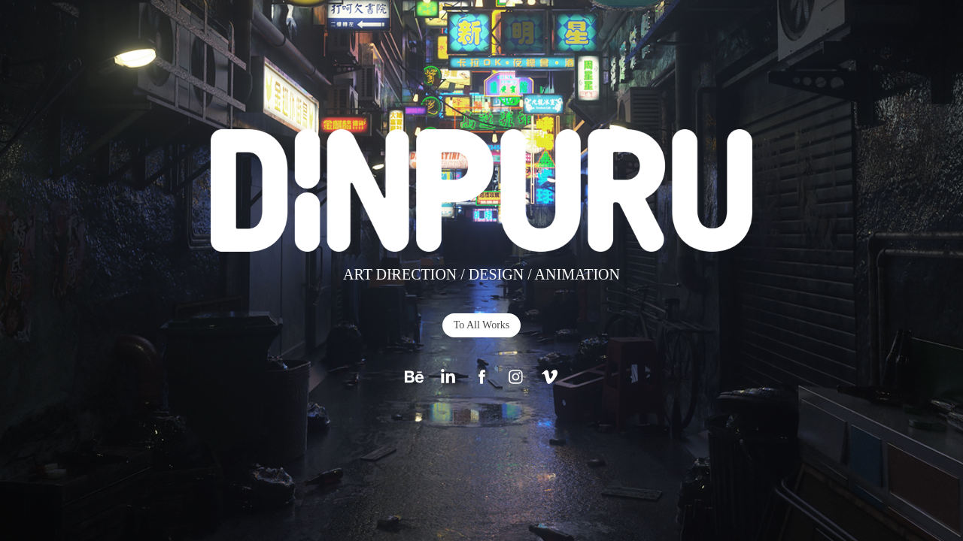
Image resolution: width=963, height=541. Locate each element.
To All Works (482, 325)
